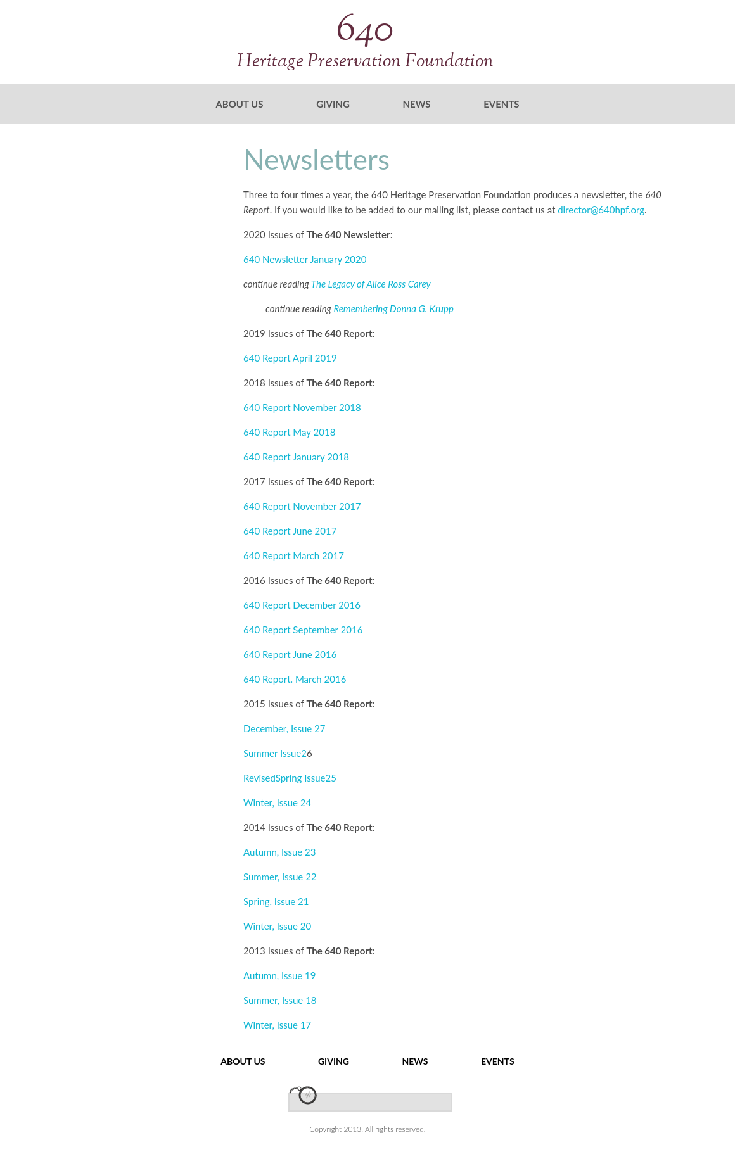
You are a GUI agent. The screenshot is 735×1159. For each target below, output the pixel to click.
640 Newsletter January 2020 (304, 259)
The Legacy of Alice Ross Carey (371, 283)
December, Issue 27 (284, 728)
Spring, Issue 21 (276, 901)
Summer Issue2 (275, 753)
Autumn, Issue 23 (279, 852)
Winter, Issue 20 (277, 926)
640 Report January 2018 (296, 456)
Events (501, 104)
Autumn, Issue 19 (279, 975)
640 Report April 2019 (290, 358)
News (416, 104)
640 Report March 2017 (293, 555)
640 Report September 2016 (302, 629)
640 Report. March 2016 (294, 679)
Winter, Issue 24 (277, 802)
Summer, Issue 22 (280, 876)
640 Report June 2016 (289, 654)
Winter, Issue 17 (277, 1024)
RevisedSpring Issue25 (289, 777)
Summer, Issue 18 (280, 1000)
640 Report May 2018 (289, 432)
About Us (239, 104)
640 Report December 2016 (302, 605)
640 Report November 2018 (302, 407)
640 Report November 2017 (302, 506)
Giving (333, 104)
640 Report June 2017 (289, 530)
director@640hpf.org (601, 209)
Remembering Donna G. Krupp (393, 308)
